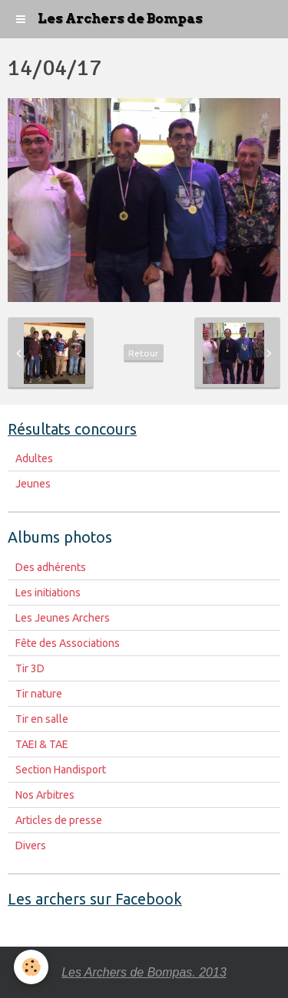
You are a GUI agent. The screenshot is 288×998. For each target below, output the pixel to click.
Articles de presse (58, 820)
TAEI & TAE (41, 744)
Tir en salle (41, 719)
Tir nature (38, 694)
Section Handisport (60, 769)
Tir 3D (30, 668)
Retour (143, 353)
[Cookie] (31, 967)
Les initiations (48, 592)
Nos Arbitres (44, 795)
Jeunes (33, 484)
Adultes (34, 458)
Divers (30, 845)
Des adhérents (50, 567)
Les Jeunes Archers (62, 618)
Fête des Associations (67, 643)
